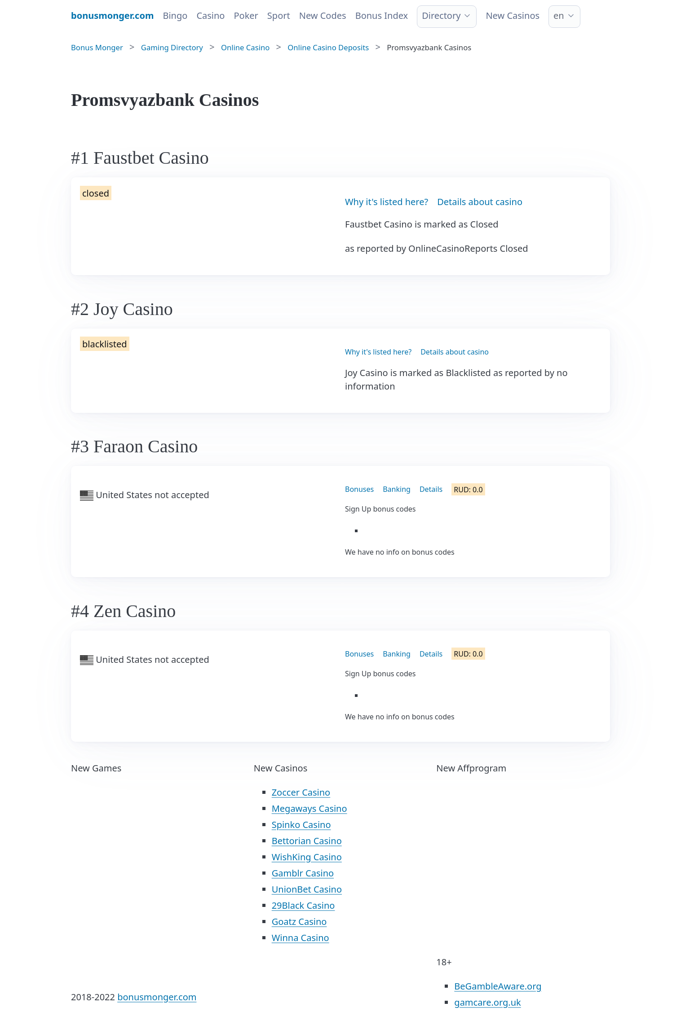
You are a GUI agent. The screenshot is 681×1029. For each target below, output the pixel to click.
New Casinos (512, 15)
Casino (210, 15)
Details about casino (479, 202)
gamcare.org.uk (487, 1002)
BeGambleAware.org (497, 986)
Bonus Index (381, 15)
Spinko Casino (301, 825)
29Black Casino (303, 905)
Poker (246, 15)
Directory (441, 15)
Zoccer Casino (301, 792)
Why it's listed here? (386, 202)
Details (431, 489)
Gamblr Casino (303, 873)
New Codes (322, 15)
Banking (397, 489)
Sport (278, 15)
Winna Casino (300, 938)
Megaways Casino (309, 808)
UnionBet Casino (307, 889)
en (558, 15)
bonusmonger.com (156, 997)
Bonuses (359, 489)
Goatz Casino (299, 921)
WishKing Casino (307, 857)
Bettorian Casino (307, 841)
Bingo (175, 15)
